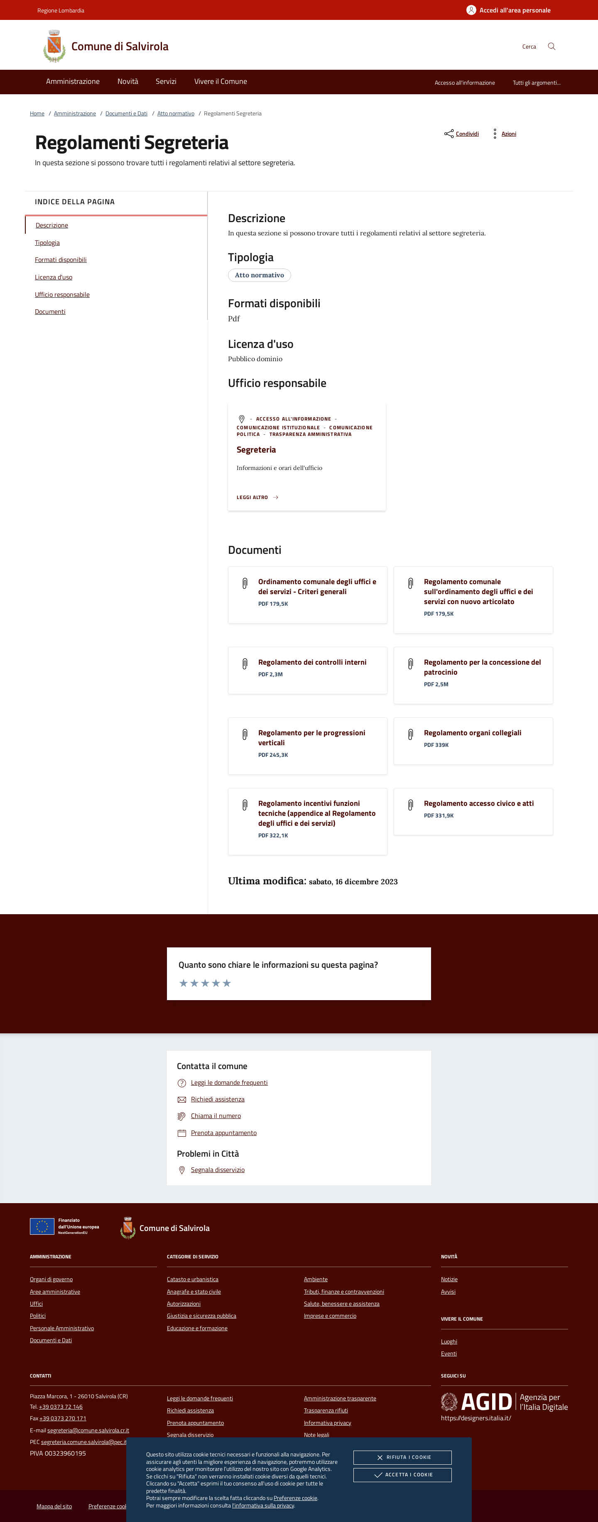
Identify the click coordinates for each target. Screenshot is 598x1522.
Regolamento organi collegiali (473, 732)
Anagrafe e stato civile (194, 1291)
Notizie (449, 1279)
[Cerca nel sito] (552, 46)
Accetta (402, 1475)
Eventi (449, 1353)
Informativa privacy (327, 1422)
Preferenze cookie (295, 1497)
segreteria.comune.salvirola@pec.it (84, 1441)
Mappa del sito (54, 1506)
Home (37, 113)
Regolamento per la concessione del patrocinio (482, 667)
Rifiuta (402, 1457)
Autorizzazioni (184, 1303)
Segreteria (256, 449)
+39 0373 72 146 (61, 1406)
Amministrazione (75, 113)
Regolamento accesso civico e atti (479, 803)
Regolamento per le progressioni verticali (311, 737)
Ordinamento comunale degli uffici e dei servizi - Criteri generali (317, 586)
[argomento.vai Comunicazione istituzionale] (279, 427)
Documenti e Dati (126, 113)
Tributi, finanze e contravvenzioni (344, 1291)
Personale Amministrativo (62, 1328)
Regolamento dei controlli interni (312, 662)
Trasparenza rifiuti (326, 1410)
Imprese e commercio (330, 1315)
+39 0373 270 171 (62, 1418)
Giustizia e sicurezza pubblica (201, 1315)
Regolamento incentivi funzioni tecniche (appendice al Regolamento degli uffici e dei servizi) (317, 813)
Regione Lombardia (60, 10)
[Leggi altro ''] (258, 497)
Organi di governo (51, 1279)
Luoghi (449, 1341)
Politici (38, 1315)
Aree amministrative (55, 1291)
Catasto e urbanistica (192, 1279)
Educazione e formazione (197, 1328)
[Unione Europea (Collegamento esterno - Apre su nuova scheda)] (67, 1228)
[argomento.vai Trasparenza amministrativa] (311, 434)
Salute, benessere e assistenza (342, 1303)
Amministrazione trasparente (340, 1398)
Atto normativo (175, 113)
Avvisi (448, 1291)
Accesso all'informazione (465, 82)
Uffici (36, 1303)
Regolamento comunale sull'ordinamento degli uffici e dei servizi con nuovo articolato (478, 591)
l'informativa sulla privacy (263, 1505)
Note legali (316, 1434)
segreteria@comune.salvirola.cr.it (88, 1430)
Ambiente (316, 1279)
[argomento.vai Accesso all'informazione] (294, 419)
